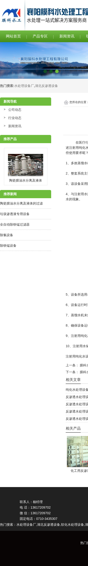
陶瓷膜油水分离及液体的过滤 (21, 203)
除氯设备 (6, 235)
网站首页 (13, 36)
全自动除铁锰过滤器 (15, 224)
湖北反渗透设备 (46, 86)
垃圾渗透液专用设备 (15, 214)
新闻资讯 (66, 36)
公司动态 (14, 110)
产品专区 (40, 36)
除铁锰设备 (8, 245)
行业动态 (14, 118)
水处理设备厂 (24, 86)
